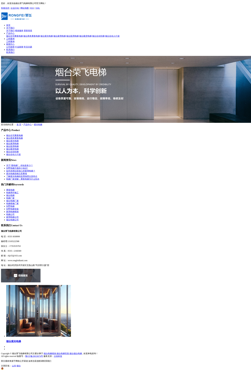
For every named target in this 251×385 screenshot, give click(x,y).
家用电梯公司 (12, 217)
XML (37, 8)
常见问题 (28, 47)
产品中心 (10, 33)
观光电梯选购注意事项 (16, 174)
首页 (8, 25)
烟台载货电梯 (85, 36)
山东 (14, 366)
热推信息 (5, 8)
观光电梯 (38, 124)
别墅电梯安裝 (12, 209)
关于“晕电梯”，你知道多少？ (19, 165)
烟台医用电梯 (72, 36)
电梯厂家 (10, 198)
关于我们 (10, 28)
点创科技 (58, 356)
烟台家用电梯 (59, 36)
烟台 (19, 366)
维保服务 (19, 31)
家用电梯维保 (12, 212)
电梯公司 (10, 214)
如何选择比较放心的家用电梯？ (20, 171)
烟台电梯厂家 (12, 201)
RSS (32, 8)
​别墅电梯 (10, 206)
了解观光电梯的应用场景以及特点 (21, 176)
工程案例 (10, 39)
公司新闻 (10, 47)
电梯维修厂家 (12, 203)
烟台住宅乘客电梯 (14, 36)
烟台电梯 (10, 195)
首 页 (19, 124)
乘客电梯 (10, 190)
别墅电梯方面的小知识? (17, 168)
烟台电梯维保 (50, 353)
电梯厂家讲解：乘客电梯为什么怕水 (22, 179)
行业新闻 (19, 47)
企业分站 (15, 8)
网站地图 (24, 8)
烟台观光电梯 (46, 36)
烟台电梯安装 (63, 353)
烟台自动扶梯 (98, 36)
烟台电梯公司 (12, 220)
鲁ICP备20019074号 (34, 356)
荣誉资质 (28, 31)
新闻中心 (10, 44)
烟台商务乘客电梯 (31, 36)
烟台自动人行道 (112, 36)
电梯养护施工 (12, 193)
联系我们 (10, 50)
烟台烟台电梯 (76, 353)
